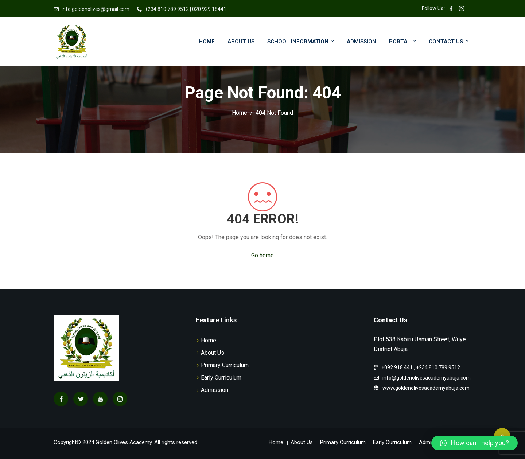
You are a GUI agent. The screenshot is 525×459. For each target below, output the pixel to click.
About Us (241, 41)
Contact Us (449, 41)
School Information (301, 41)
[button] (474, 443)
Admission (361, 41)
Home (207, 41)
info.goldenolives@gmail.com (95, 9)
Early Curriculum (221, 377)
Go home (262, 255)
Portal (403, 41)
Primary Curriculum (225, 365)
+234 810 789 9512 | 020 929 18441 (185, 9)
